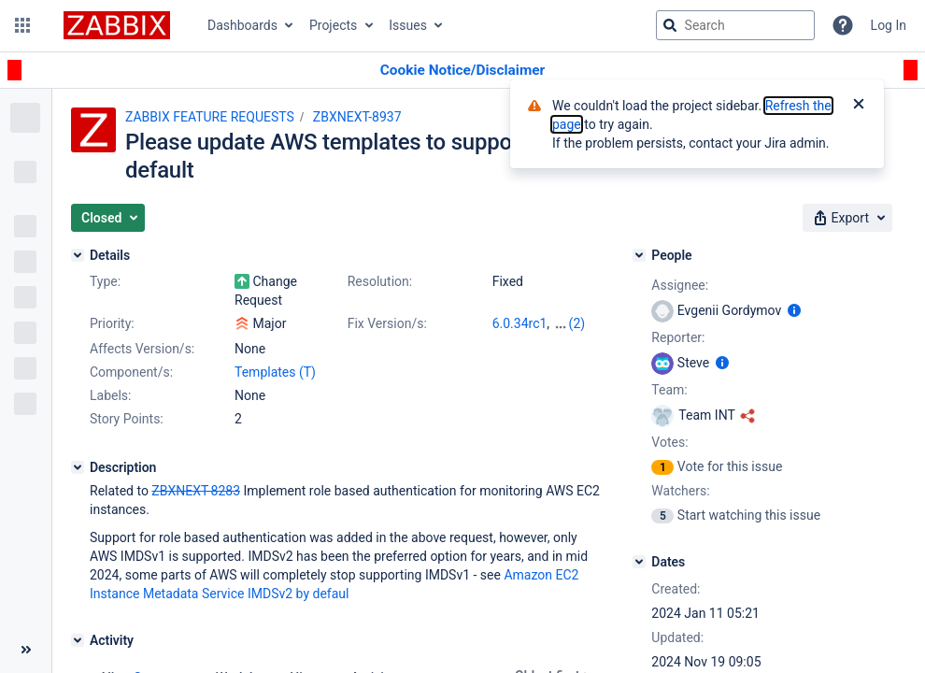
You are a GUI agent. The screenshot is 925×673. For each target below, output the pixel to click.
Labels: (110, 395)
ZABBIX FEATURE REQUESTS (209, 116)
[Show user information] (794, 310)
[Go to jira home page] (116, 25)
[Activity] (77, 640)
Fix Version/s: (387, 323)
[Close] (858, 105)
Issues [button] (408, 25)
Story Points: (127, 418)
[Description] (77, 467)
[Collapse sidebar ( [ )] (25, 650)
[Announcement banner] (462, 70)
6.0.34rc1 (520, 323)
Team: (669, 389)
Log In (888, 25)
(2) (577, 323)
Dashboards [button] (242, 25)
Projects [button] (333, 25)
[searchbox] (735, 25)
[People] (639, 255)
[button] (22, 25)
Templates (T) (275, 372)
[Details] (77, 255)
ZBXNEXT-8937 (357, 116)
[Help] (843, 25)
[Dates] (639, 561)
